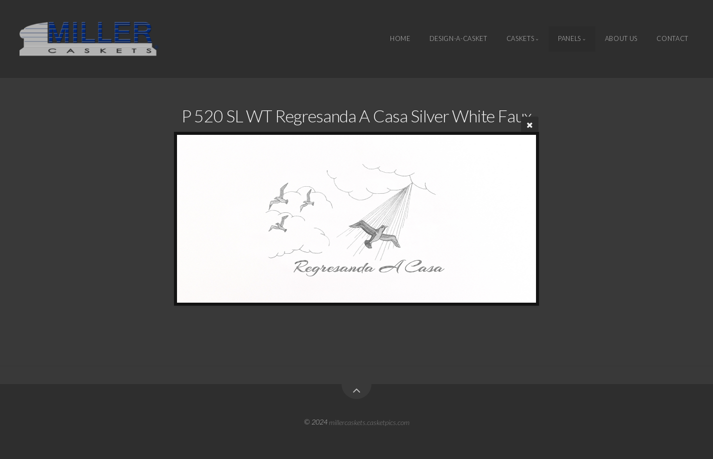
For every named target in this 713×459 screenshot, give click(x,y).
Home (400, 39)
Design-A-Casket (459, 39)
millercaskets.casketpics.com (369, 422)
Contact (672, 39)
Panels (569, 39)
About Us (621, 39)
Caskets (520, 39)
